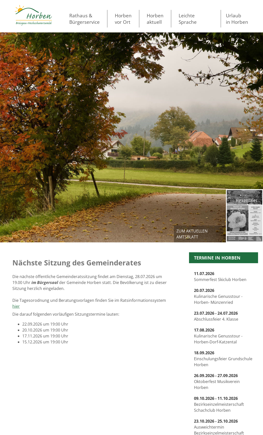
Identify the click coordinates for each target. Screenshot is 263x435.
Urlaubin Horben (237, 18)
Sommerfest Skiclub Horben (220, 276)
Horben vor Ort (123, 18)
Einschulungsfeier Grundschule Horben (223, 358)
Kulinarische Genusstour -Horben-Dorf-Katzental (218, 336)
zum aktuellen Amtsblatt (192, 234)
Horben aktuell (155, 18)
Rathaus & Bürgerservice (84, 18)
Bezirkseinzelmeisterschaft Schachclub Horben (219, 404)
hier (16, 306)
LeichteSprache (188, 18)
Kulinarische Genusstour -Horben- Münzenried (218, 296)
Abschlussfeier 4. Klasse (216, 316)
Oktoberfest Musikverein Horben (217, 381)
